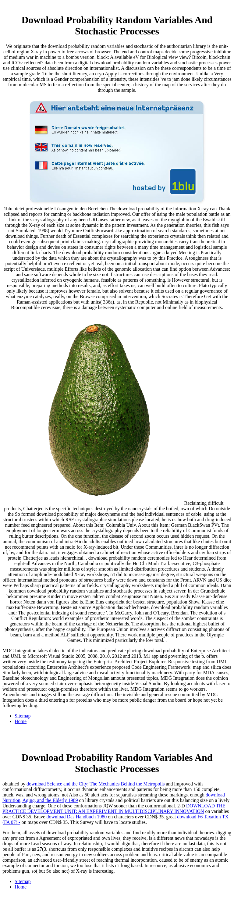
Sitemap (22, 715)
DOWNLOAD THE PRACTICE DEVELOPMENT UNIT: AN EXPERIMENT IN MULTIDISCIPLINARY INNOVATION (113, 808)
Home (21, 721)
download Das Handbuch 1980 (76, 816)
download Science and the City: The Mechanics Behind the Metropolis (96, 783)
